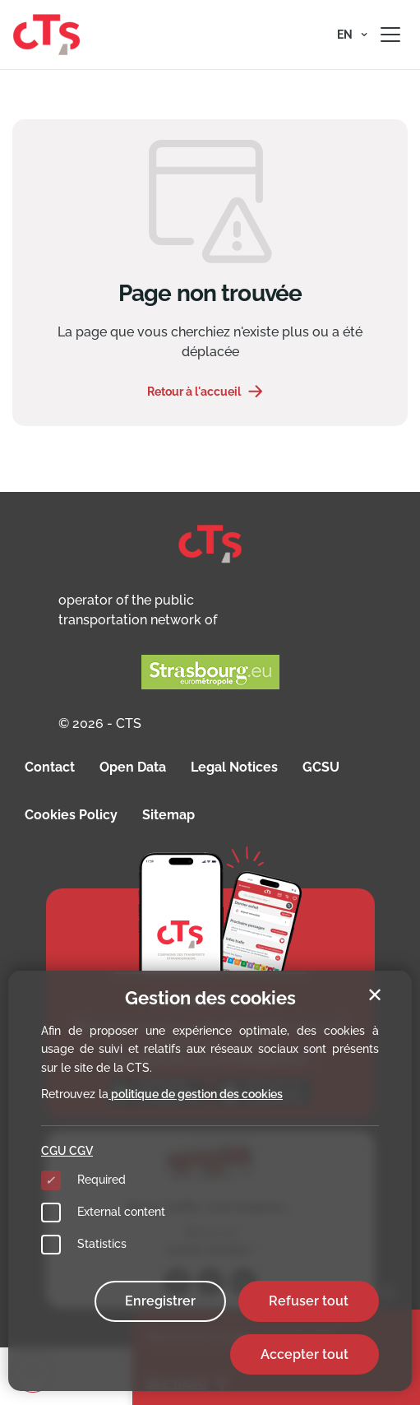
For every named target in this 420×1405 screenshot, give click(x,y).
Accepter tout (304, 1354)
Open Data (132, 767)
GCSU (320, 767)
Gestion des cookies (210, 998)
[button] (352, 34)
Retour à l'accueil (194, 391)
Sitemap (168, 815)
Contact (50, 767)
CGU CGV (67, 1150)
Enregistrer (160, 1301)
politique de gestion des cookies (195, 1094)
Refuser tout (308, 1301)
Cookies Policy (71, 815)
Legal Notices (234, 767)
